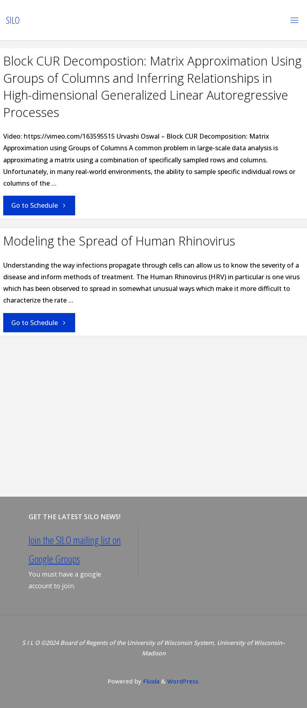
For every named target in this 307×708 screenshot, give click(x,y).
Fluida (150, 681)
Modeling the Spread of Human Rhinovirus (119, 241)
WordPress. (183, 681)
